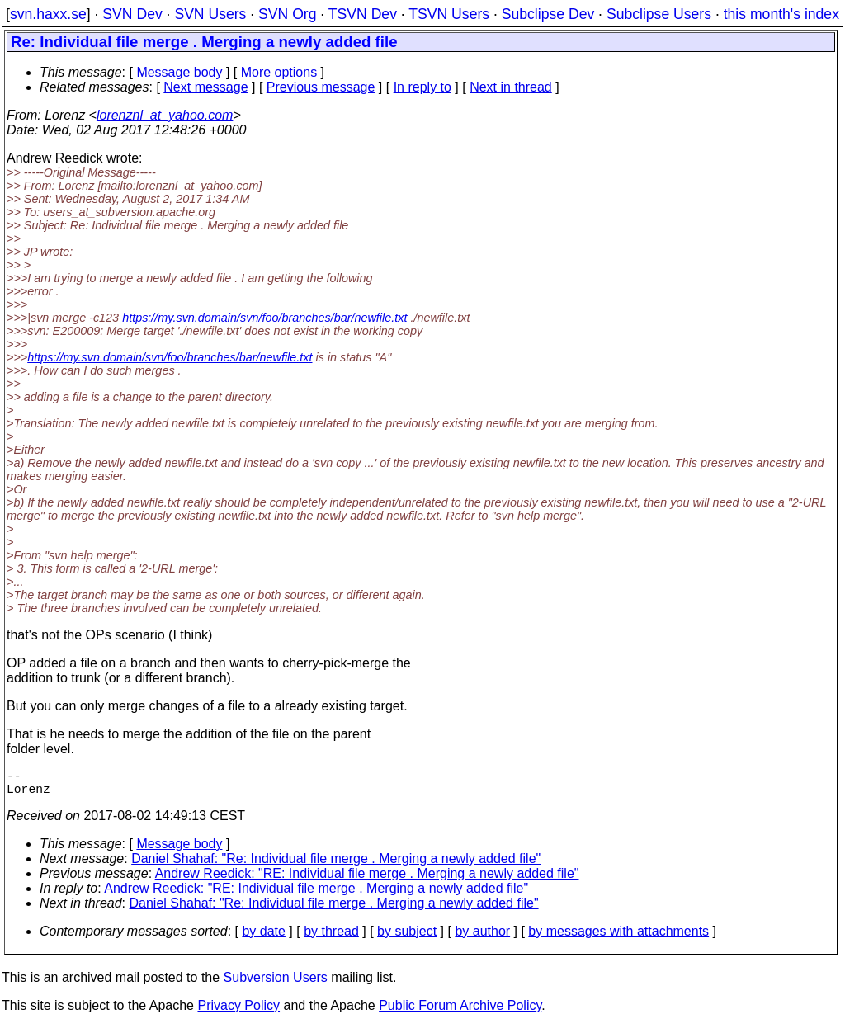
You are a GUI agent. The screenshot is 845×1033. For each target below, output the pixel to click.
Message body (179, 72)
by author (482, 938)
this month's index (781, 14)
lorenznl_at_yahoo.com (165, 115)
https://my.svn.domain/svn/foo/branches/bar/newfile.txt (264, 317)
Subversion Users (276, 984)
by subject (407, 938)
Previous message (321, 87)
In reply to (422, 87)
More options (279, 72)
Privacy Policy (238, 1012)
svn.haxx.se (48, 14)
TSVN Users (448, 14)
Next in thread (511, 87)
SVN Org (287, 14)
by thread (331, 938)
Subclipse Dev (548, 14)
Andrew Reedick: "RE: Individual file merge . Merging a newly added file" (367, 880)
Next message (205, 87)
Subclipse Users (659, 14)
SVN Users (210, 14)
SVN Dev (132, 14)
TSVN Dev (362, 14)
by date (263, 938)
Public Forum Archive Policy (460, 1012)
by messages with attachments (618, 938)
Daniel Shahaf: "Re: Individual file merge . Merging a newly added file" (336, 865)
